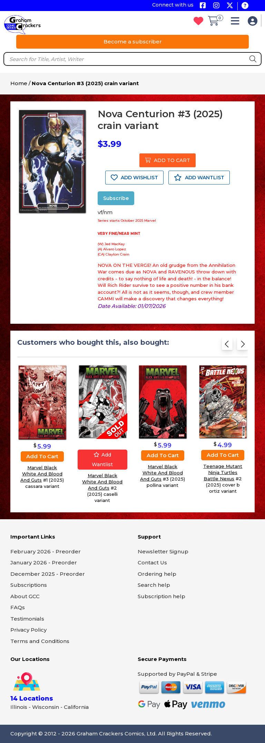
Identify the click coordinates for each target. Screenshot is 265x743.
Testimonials (27, 618)
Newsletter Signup (163, 551)
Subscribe (116, 198)
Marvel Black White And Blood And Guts (41, 474)
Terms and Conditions (39, 641)
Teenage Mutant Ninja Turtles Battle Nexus (222, 472)
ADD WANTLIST (199, 177)
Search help (154, 585)
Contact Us (152, 562)
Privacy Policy (28, 629)
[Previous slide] (227, 346)
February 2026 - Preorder (45, 551)
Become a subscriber (133, 41)
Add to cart (42, 456)
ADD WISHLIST (134, 177)
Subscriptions (28, 585)
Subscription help (161, 596)
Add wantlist (102, 460)
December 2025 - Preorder (47, 574)
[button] (237, 22)
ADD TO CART (167, 160)
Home (18, 83)
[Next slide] (242, 346)
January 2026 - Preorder (43, 562)
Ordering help (157, 574)
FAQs (17, 607)
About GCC (25, 596)
